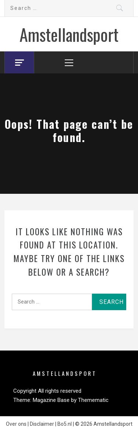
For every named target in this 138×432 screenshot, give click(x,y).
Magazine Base (52, 400)
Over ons (16, 424)
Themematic (93, 400)
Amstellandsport (69, 34)
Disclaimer (42, 424)
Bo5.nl (64, 424)
